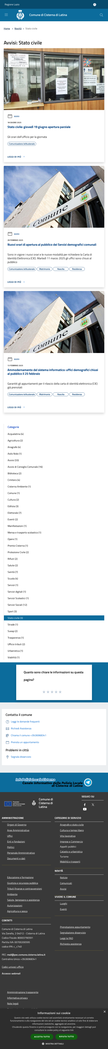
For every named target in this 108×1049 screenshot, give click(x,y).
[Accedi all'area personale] (94, 4)
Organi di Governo (16, 824)
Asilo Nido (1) (15, 453)
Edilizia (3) (13, 506)
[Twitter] (93, 805)
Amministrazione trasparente (22, 992)
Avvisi (13, 116)
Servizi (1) (13, 585)
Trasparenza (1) (16, 638)
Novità (18, 28)
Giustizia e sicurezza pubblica (22, 883)
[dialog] (54, 1028)
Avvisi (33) (13, 460)
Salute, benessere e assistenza (23, 900)
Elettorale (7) (14, 513)
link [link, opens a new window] (72, 1030)
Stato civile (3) (15, 618)
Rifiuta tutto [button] (66, 1036)
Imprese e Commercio (71, 841)
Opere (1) (12, 539)
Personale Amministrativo (21, 853)
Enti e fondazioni (16, 841)
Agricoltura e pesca (17, 911)
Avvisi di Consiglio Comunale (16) (25, 467)
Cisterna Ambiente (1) (19, 486)
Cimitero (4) (14, 480)
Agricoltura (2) (15, 440)
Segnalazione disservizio (73, 932)
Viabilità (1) (13, 657)
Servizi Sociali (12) (17, 605)
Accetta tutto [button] (42, 1036)
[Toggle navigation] (6, 15)
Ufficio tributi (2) (16, 644)
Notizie (63, 877)
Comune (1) (14, 493)
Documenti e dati (16, 858)
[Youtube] (85, 809)
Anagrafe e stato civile (72, 824)
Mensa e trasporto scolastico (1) (24, 532)
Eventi (63, 909)
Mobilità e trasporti (70, 861)
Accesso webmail (11, 973)
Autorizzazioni (14, 905)
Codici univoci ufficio (13, 967)
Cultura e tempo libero (72, 830)
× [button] (104, 1012)
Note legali (13, 1003)
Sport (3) (12, 611)
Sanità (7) (13, 572)
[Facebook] (85, 805)
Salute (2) (13, 565)
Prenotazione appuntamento (75, 927)
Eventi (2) (13, 519)
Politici (10, 847)
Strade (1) (13, 624)
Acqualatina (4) (16, 434)
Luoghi (63, 903)
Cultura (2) (13, 499)
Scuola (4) (13, 578)
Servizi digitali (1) (17, 592)
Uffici (10, 836)
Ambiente (12, 894)
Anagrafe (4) (14, 447)
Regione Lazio (12, 4)
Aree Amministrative (18, 830)
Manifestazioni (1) (17, 526)
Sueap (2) (12, 631)
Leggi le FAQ (66, 938)
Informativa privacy (17, 998)
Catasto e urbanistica (71, 851)
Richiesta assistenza (71, 944)
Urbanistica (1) (15, 651)
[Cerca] (101, 15)
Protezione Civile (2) (18, 552)
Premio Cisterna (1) (18, 546)
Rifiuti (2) (12, 559)
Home (7, 28)
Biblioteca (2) (14, 473)
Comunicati (66, 883)
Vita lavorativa (67, 836)
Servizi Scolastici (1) (18, 598)
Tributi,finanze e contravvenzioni (24, 888)
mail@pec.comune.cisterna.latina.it (26, 955)
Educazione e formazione (20, 877)
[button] (54, 1043)
